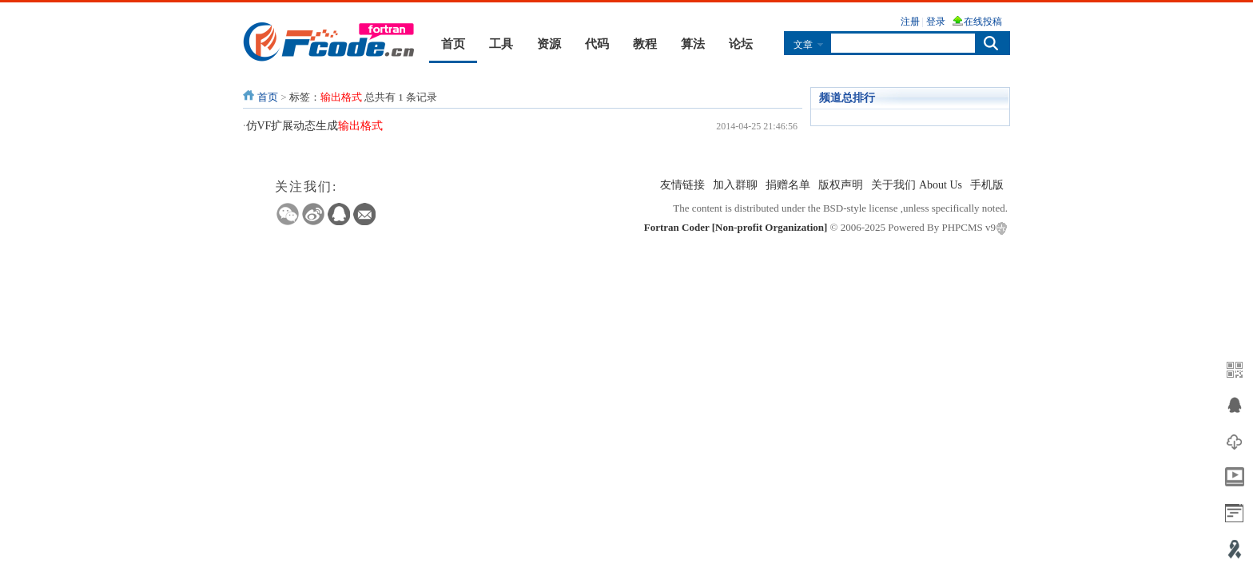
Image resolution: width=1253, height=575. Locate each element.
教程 (645, 44)
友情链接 (682, 185)
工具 (501, 44)
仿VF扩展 (315, 126)
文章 (803, 44)
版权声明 (840, 185)
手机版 (987, 185)
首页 (453, 44)
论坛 (741, 44)
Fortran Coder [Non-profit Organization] (736, 227)
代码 (597, 44)
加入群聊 (735, 185)
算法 (693, 44)
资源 (549, 44)
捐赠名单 (788, 185)
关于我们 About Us (916, 185)
